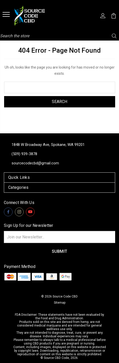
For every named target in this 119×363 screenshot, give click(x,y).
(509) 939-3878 (24, 154)
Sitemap (59, 302)
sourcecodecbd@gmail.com (35, 163)
